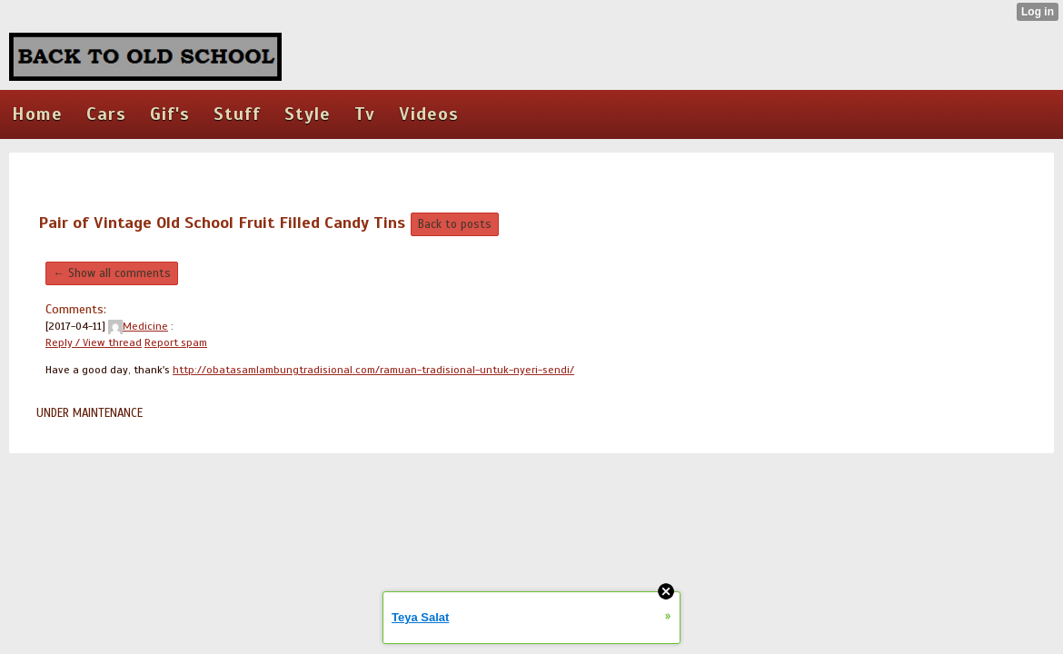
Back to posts (455, 224)
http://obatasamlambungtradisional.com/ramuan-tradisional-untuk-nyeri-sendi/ (373, 369)
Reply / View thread (93, 342)
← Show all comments (112, 273)
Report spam (175, 342)
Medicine (138, 326)
